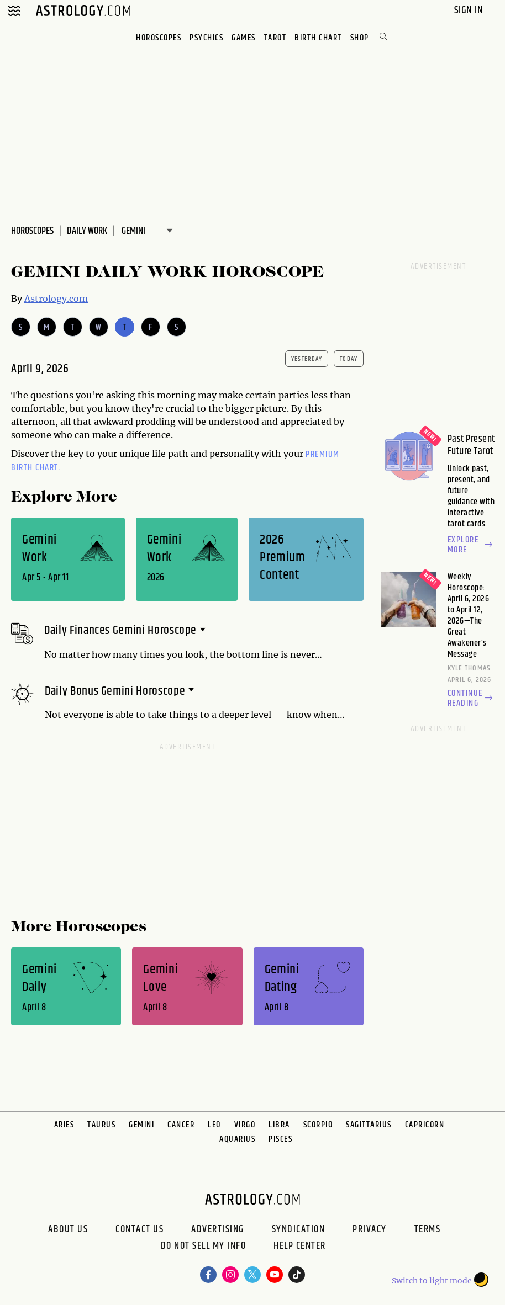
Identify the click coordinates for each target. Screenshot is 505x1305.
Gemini (141, 1125)
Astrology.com (56, 298)
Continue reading (472, 699)
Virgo (245, 1125)
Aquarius (237, 1139)
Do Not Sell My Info (203, 1247)
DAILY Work (87, 231)
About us (68, 1229)
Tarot (275, 38)
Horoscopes (158, 38)
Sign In (470, 10)
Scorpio (318, 1125)
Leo (214, 1125)
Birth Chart (318, 38)
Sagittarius (369, 1125)
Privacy (370, 1229)
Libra (279, 1125)
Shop (359, 38)
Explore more (472, 545)
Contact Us (139, 1229)
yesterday (306, 359)
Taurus (101, 1125)
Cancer (180, 1125)
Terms (427, 1229)
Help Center (299, 1247)
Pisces (280, 1139)
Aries (64, 1125)
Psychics (206, 38)
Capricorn (425, 1125)
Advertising (217, 1229)
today (348, 359)
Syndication (298, 1229)
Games (244, 38)
